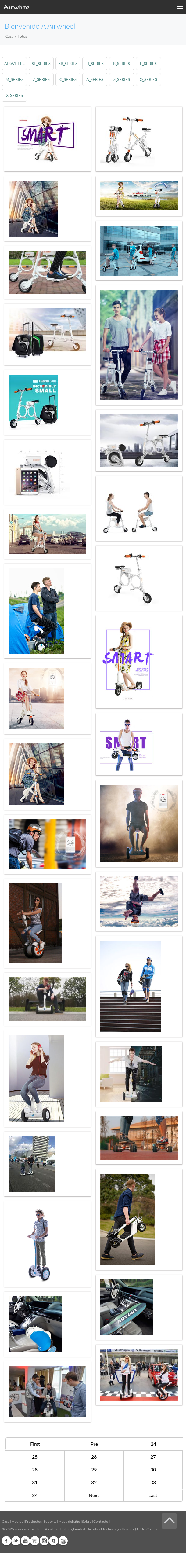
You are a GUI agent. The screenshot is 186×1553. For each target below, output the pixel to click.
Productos (33, 1521)
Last (152, 1495)
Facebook (6, 1540)
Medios (17, 1521)
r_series (121, 63)
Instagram (44, 1540)
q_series (148, 79)
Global (63, 1540)
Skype (53, 1540)
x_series (14, 95)
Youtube (25, 1540)
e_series (148, 63)
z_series (41, 79)
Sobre (86, 1521)
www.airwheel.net (29, 1529)
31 (35, 1482)
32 (94, 1482)
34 (35, 1495)
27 (153, 1456)
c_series (68, 79)
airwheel (14, 63)
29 (94, 1469)
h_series (95, 63)
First (35, 1444)
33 (153, 1482)
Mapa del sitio (69, 1521)
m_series (14, 79)
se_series (41, 63)
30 (153, 1469)
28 (35, 1469)
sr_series (68, 63)
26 (94, 1456)
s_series (121, 79)
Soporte (50, 1521)
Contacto (100, 1521)
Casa (9, 36)
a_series (94, 79)
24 (153, 1444)
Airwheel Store (34, 1540)
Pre (94, 1444)
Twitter (15, 1540)
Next (94, 1495)
